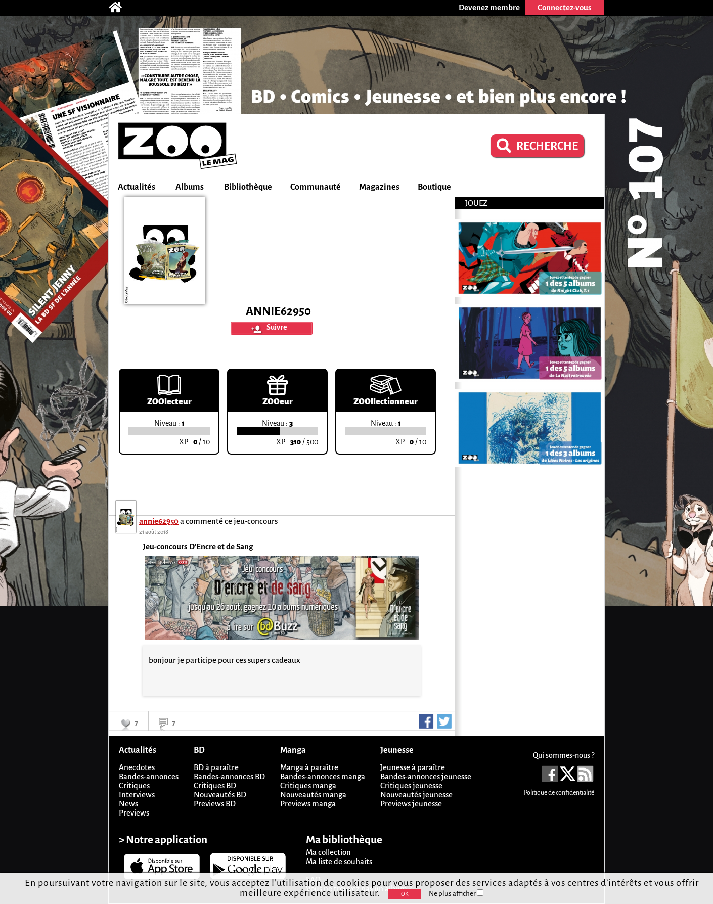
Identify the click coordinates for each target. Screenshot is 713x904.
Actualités (136, 187)
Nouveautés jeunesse (416, 794)
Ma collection (328, 852)
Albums (189, 187)
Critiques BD (215, 785)
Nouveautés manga (313, 794)
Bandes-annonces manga (322, 776)
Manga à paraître (309, 767)
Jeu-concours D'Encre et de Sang (198, 546)
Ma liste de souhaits (339, 861)
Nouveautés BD (220, 794)
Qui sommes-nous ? (563, 755)
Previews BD (215, 803)
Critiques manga (308, 785)
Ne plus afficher (456, 893)
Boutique (434, 187)
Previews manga (308, 803)
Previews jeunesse (411, 803)
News (128, 803)
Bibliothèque (248, 187)
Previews (134, 812)
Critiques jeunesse (411, 785)
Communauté (315, 187)
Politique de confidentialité (559, 792)
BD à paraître (216, 767)
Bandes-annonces (149, 776)
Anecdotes (137, 767)
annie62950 (159, 521)
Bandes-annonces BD (229, 776)
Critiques (134, 785)
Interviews (137, 794)
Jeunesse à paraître (412, 767)
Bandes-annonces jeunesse (425, 776)
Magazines (379, 187)
